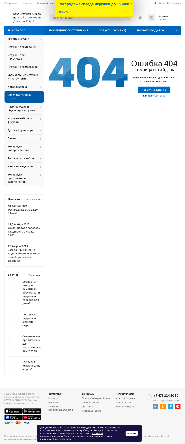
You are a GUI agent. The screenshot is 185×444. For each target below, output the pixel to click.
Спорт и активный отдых (19, 96)
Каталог (18, 30)
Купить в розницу (125, 398)
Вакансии (53, 402)
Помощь (88, 394)
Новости (53, 398)
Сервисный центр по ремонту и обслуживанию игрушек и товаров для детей (32, 292)
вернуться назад (156, 96)
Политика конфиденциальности (60, 408)
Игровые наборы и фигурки (20, 120)
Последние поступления (68, 30)
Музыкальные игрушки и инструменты (23, 76)
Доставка (87, 406)
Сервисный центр (92, 410)
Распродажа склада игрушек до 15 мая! (94, 4)
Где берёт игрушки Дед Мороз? (31, 365)
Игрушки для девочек (22, 46)
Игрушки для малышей (23, 66)
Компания (55, 394)
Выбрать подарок (150, 30)
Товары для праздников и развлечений (17, 178)
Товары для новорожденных (19, 148)
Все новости (33, 199)
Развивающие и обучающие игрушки (21, 108)
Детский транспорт (20, 130)
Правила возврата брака (96, 398)
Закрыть (63, 12)
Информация (125, 394)
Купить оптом (123, 402)
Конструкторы (17, 86)
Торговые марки (125, 406)
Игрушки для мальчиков (16, 56)
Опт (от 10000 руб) (112, 30)
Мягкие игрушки (18, 38)
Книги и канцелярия (21, 166)
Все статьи (34, 275)
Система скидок (91, 402)
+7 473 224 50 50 (166, 395)
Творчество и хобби (21, 158)
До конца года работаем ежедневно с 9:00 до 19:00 (24, 231)
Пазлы (12, 138)
